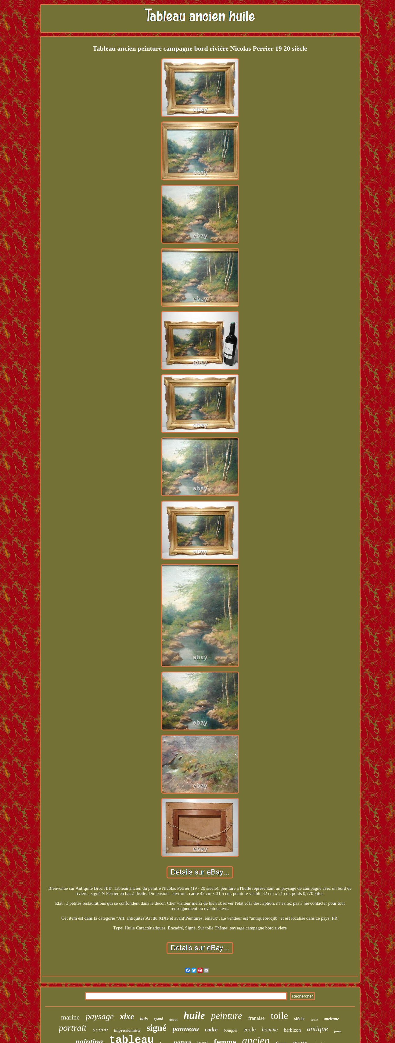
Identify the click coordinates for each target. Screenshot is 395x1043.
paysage (100, 1016)
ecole (249, 1029)
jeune (337, 1031)
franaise (256, 1018)
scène (100, 1030)
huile (194, 1015)
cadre (211, 1030)
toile (279, 1015)
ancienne (331, 1018)
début (173, 1019)
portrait (72, 1028)
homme (270, 1030)
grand (158, 1019)
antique (317, 1029)
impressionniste (127, 1030)
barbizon (292, 1030)
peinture (226, 1015)
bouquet (230, 1030)
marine (70, 1017)
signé (157, 1028)
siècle (299, 1018)
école (314, 1019)
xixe (127, 1016)
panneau (186, 1029)
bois (144, 1018)
